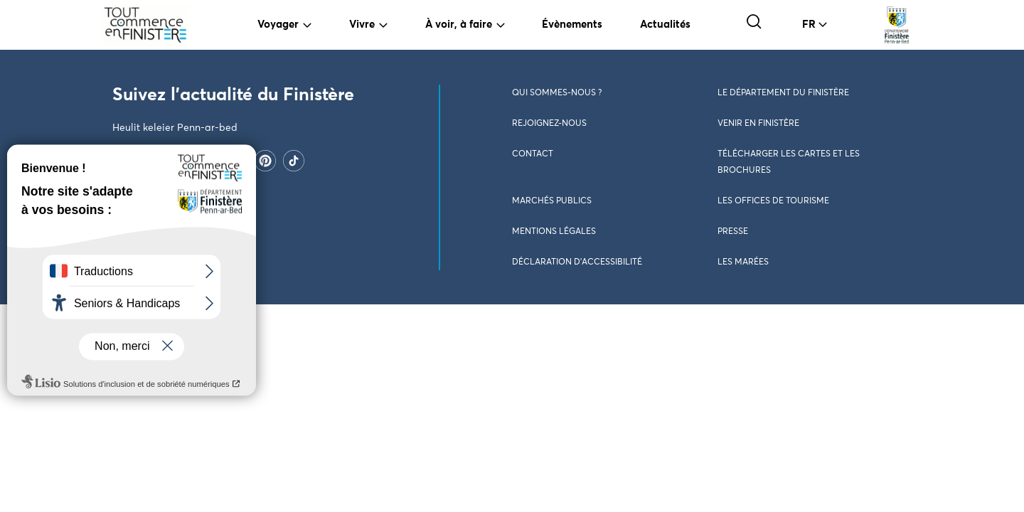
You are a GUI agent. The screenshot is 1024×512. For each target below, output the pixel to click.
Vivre (362, 24)
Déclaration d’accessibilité (577, 262)
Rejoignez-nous (549, 123)
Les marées (743, 262)
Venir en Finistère (758, 123)
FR (809, 24)
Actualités (665, 24)
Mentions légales (554, 232)
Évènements (572, 24)
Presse (733, 232)
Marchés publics (552, 201)
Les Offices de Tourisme (773, 201)
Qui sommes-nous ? (557, 93)
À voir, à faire (458, 24)
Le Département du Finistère (783, 93)
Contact (532, 154)
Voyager (278, 24)
